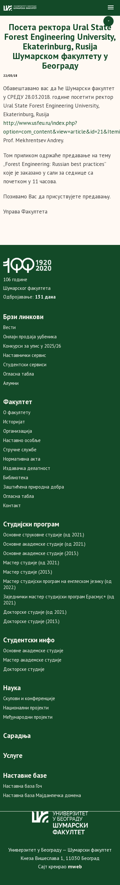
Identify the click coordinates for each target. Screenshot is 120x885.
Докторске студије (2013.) (31, 621)
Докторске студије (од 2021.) (35, 612)
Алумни (11, 383)
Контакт (12, 505)
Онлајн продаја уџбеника (30, 337)
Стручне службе (19, 450)
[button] (111, 7)
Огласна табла (18, 374)
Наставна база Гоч (22, 786)
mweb (75, 866)
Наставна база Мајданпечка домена (42, 795)
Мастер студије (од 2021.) (31, 563)
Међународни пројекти (27, 717)
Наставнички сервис (24, 355)
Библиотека (15, 477)
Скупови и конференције (29, 698)
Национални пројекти (26, 708)
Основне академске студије (33, 650)
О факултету (16, 412)
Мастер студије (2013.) (27, 572)
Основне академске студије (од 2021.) (44, 544)
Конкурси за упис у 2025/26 (32, 346)
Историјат (14, 422)
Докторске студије (23, 669)
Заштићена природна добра (33, 487)
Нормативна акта (21, 459)
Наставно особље (22, 440)
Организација (17, 431)
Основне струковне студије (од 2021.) (43, 535)
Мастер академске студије (32, 660)
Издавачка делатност (26, 468)
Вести (9, 327)
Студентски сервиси (24, 364)
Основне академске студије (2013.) (40, 553)
